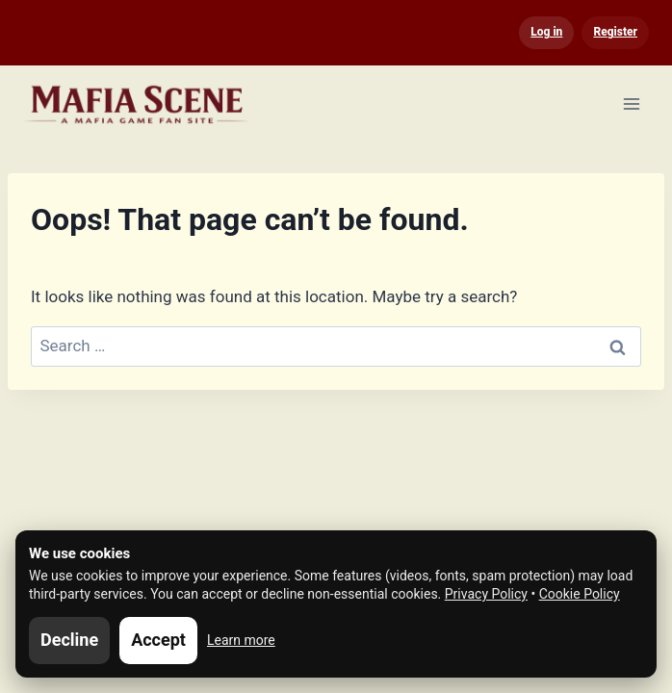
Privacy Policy (486, 594)
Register (615, 31)
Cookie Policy (579, 594)
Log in (546, 31)
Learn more (241, 640)
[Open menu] (631, 103)
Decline (69, 639)
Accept (158, 639)
